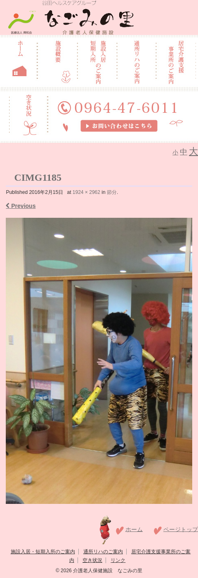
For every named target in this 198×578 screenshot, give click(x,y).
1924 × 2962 (86, 192)
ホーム (134, 529)
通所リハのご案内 (103, 552)
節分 (112, 192)
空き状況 (92, 560)
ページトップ (180, 529)
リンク (118, 560)
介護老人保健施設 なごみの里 (107, 570)
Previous (20, 206)
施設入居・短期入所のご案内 (43, 552)
